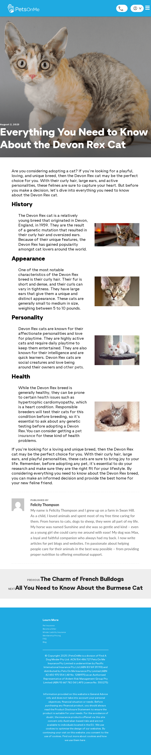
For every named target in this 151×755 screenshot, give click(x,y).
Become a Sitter (49, 629)
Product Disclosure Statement (72, 709)
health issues (48, 398)
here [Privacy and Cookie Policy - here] (82, 740)
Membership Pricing (52, 636)
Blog (45, 642)
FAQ (44, 639)
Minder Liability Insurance (54, 632)
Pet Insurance (49, 626)
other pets (73, 367)
